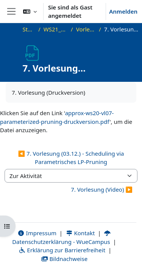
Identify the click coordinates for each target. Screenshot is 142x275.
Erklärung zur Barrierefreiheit (62, 250)
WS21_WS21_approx (56, 29)
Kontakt (80, 233)
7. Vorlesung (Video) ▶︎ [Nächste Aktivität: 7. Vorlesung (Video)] (102, 189)
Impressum (36, 233)
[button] (30, 11)
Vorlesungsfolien (86, 29)
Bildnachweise (64, 258)
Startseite (29, 29)
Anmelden (123, 11)
